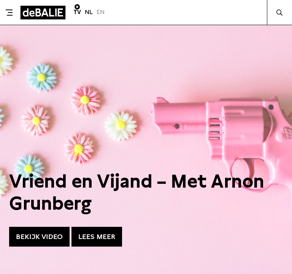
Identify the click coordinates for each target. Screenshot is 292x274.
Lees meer (96, 237)
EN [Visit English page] (101, 12)
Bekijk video (39, 237)
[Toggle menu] (9, 13)
